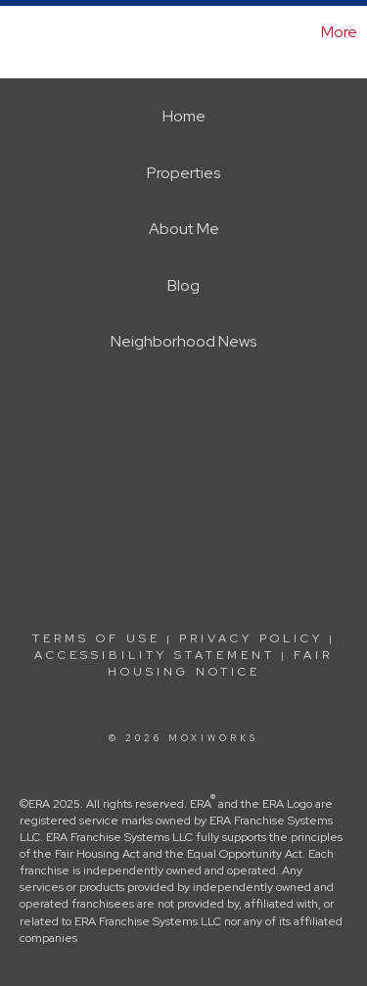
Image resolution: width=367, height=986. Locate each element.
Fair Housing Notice (221, 663)
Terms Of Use (96, 638)
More (339, 32)
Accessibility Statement (154, 655)
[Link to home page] (17, 32)
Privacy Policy (251, 638)
